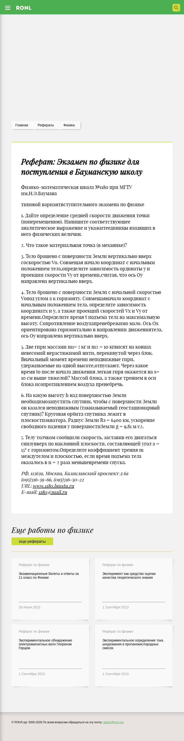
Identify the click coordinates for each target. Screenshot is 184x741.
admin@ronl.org (113, 722)
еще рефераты (32, 541)
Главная (21, 125)
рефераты (46, 125)
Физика (69, 125)
